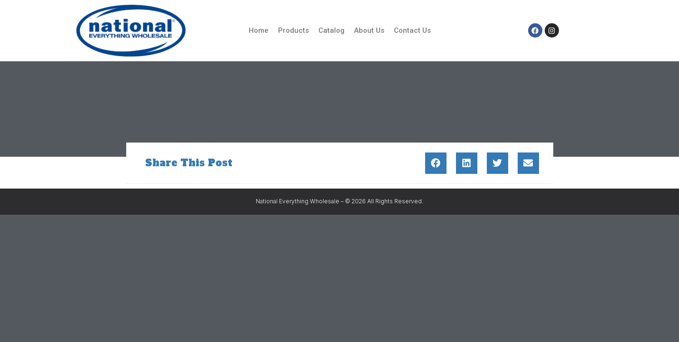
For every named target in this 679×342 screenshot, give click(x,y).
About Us (369, 30)
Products (293, 30)
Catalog (331, 30)
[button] (435, 163)
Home (259, 30)
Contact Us (412, 30)
